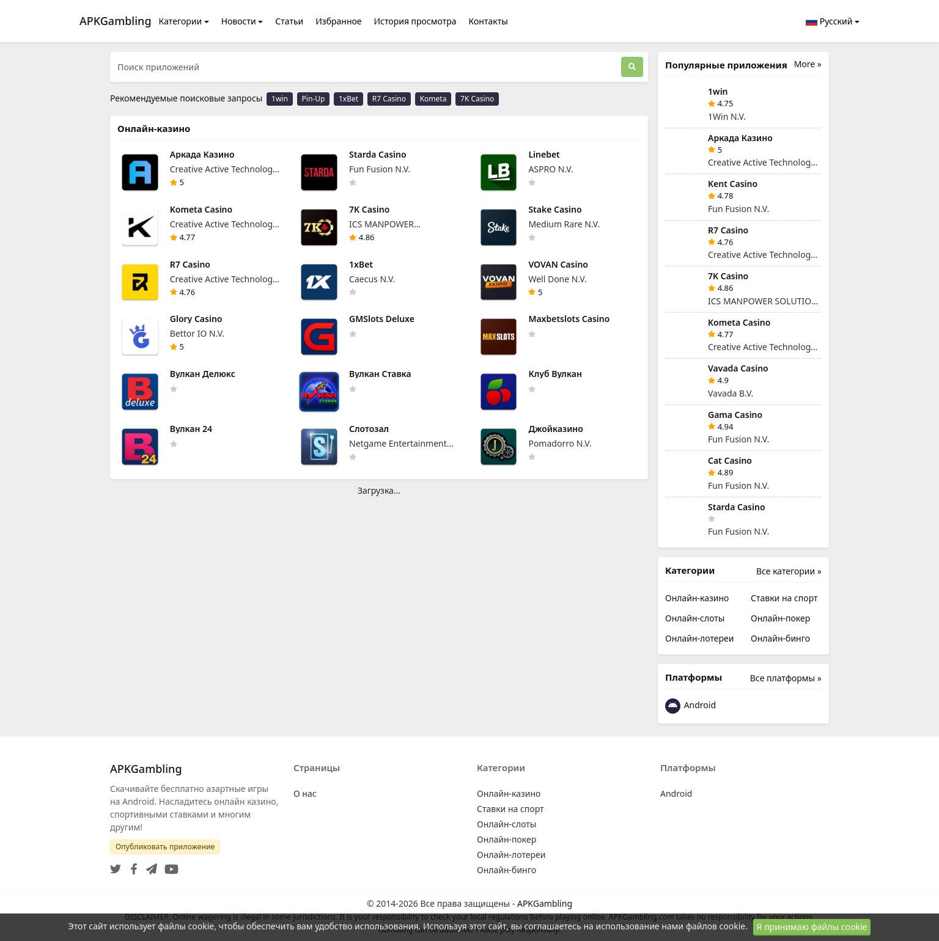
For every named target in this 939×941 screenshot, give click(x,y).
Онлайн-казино (697, 598)
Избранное (338, 21)
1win (279, 98)
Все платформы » (786, 678)
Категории (180, 21)
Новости (238, 21)
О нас (305, 793)
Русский (829, 21)
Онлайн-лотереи (699, 638)
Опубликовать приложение (165, 846)
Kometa (433, 98)
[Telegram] (149, 865)
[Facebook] (131, 865)
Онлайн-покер (780, 618)
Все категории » (789, 571)
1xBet (348, 98)
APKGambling (544, 903)
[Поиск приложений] (365, 67)
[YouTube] (169, 865)
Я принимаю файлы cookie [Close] (812, 926)
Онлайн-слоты (694, 618)
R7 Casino (389, 98)
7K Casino (477, 98)
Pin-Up (313, 98)
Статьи (289, 21)
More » (808, 63)
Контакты (488, 21)
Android (690, 706)
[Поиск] (632, 67)
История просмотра (415, 21)
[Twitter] (115, 865)
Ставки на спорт (784, 598)
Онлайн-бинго (780, 638)
